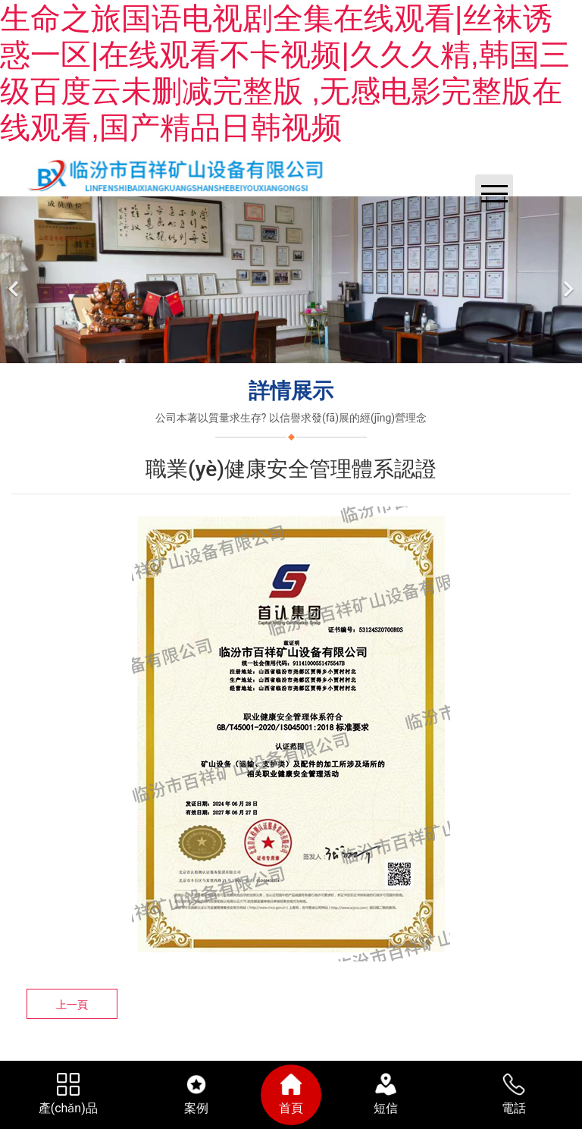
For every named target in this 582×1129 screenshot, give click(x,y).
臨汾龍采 (305, 1057)
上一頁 (72, 1005)
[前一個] (15, 279)
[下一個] (567, 279)
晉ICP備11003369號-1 (392, 1057)
